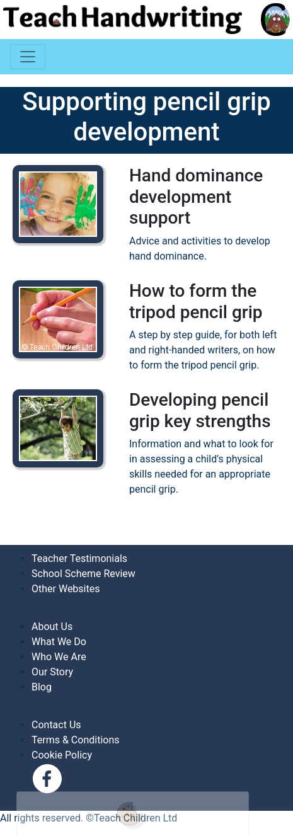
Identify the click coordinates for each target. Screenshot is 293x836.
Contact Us (56, 725)
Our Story (52, 672)
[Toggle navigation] (27, 56)
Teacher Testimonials (79, 558)
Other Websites (66, 589)
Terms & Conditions (76, 740)
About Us (52, 627)
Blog (42, 687)
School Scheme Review (83, 574)
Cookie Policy (62, 755)
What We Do (59, 642)
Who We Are (59, 657)
